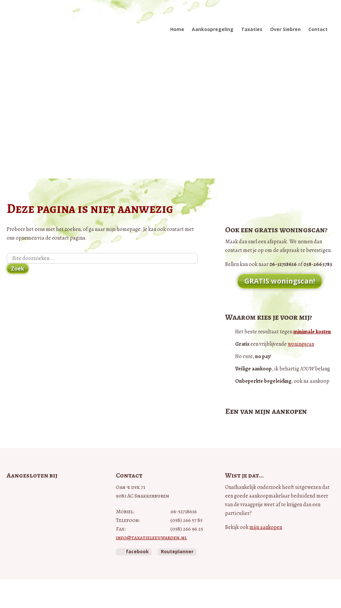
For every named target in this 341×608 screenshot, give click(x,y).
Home (177, 29)
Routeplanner (177, 551)
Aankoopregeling (212, 29)
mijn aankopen (265, 527)
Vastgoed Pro (40, 491)
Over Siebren (285, 29)
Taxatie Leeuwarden (49, 22)
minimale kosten (312, 331)
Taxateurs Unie (22, 547)
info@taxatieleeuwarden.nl (151, 537)
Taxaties (251, 29)
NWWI (24, 527)
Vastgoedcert (35, 507)
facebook (137, 551)
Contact (318, 29)
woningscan (301, 344)
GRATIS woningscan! (279, 281)
